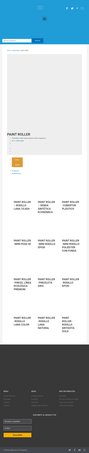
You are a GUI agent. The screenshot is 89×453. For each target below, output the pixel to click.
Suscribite (17, 435)
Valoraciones (16, 173)
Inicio (9, 50)
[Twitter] (72, 8)
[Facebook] (67, 8)
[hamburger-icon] (40, 7)
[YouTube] (82, 8)
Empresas (15, 50)
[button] (44, 18)
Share (17, 160)
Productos (15, 171)
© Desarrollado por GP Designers (15, 450)
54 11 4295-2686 (18, 141)
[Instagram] (77, 8)
